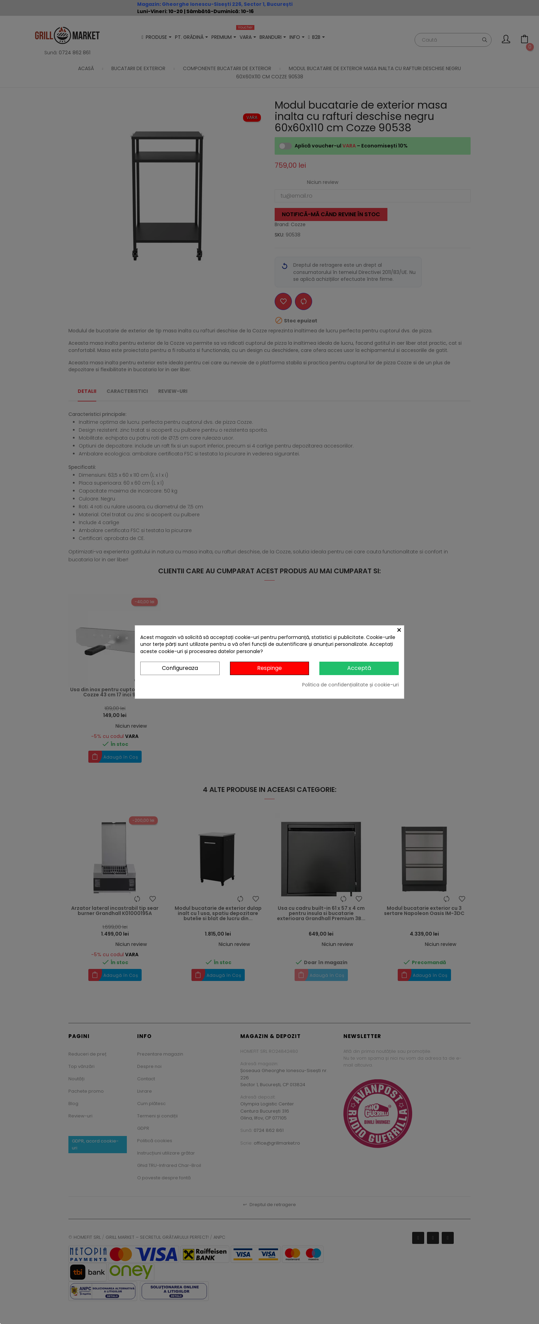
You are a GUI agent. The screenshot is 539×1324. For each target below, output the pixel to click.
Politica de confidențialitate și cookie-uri (350, 684)
